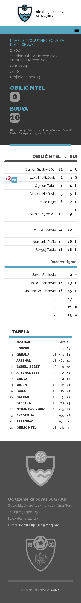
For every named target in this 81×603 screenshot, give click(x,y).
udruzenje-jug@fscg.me (39, 525)
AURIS (55, 590)
